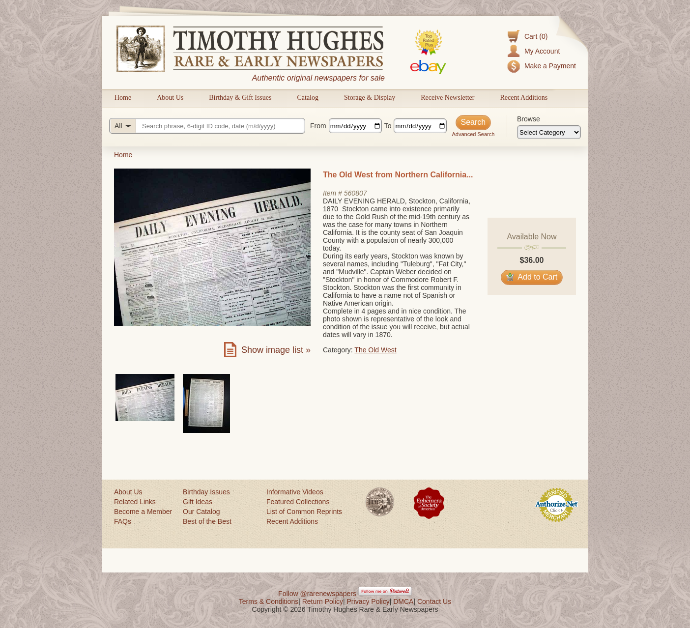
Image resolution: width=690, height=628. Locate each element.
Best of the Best (207, 521)
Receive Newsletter (447, 97)
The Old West (375, 350)
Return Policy (322, 601)
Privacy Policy (368, 601)
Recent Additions (523, 97)
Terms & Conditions (268, 601)
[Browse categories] (549, 132)
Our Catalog (201, 511)
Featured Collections (297, 502)
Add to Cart (532, 277)
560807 (355, 193)
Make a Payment (550, 66)
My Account (542, 51)
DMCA (403, 601)
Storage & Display (369, 97)
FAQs (122, 521)
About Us (170, 97)
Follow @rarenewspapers (317, 594)
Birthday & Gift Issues (240, 97)
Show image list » (276, 350)
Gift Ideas (197, 502)
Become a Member (143, 511)
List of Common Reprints (304, 511)
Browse (528, 119)
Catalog (307, 97)
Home (123, 97)
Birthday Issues (206, 492)
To (388, 126)
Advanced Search (473, 134)
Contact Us (434, 601)
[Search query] (207, 126)
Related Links (135, 502)
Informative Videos (294, 492)
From (318, 126)
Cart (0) (535, 36)
